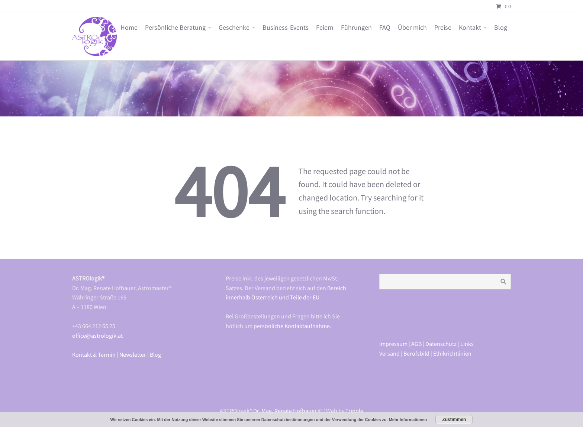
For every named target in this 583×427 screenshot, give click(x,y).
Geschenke (234, 27)
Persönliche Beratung (175, 27)
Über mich (412, 27)
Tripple (354, 410)
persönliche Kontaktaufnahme (292, 326)
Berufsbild (416, 353)
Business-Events (285, 27)
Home (129, 27)
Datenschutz (441, 343)
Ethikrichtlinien (452, 353)
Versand (389, 353)
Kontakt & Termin (94, 354)
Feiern (325, 27)
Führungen (356, 27)
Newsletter (132, 354)
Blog (500, 27)
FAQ (384, 27)
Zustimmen (454, 419)
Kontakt (470, 27)
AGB (416, 343)
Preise (442, 27)
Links (467, 343)
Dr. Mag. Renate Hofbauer (285, 410)
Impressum (393, 343)
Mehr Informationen (408, 419)
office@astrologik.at (97, 335)
